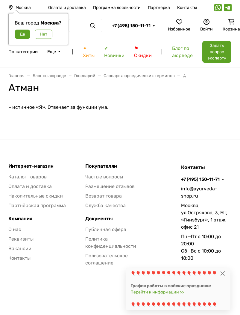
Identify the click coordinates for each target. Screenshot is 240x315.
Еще (51, 51)
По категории (23, 51)
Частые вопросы (104, 177)
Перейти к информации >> (157, 292)
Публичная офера (105, 229)
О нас (14, 229)
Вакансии (19, 248)
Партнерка (159, 7)
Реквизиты (21, 239)
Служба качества (105, 205)
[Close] (222, 273)
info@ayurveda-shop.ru (199, 192)
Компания (20, 218)
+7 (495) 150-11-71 (131, 25)
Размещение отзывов (110, 186)
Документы (99, 218)
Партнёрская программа (37, 205)
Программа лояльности (117, 7)
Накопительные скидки (35, 196)
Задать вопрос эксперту (216, 52)
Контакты (187, 7)
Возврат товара (103, 196)
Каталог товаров (27, 177)
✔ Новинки (114, 51)
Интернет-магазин (31, 166)
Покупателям (101, 166)
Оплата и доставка (67, 7)
